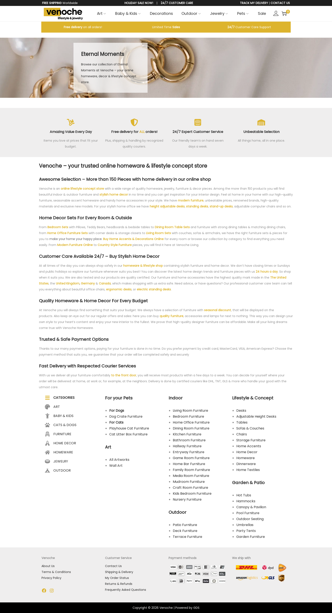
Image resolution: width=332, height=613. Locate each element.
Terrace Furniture (187, 536)
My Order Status (117, 578)
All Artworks (119, 459)
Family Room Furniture (191, 469)
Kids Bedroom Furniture (192, 493)
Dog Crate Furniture (125, 416)
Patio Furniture (185, 524)
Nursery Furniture (187, 499)
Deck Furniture (185, 530)
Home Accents (248, 446)
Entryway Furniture (188, 452)
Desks (241, 410)
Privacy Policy (51, 578)
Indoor (176, 398)
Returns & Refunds (118, 584)
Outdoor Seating (250, 518)
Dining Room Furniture (191, 428)
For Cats (116, 422)
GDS (196, 608)
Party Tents (246, 530)
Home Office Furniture (191, 422)
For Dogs (116, 410)
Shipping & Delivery (119, 572)
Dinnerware (246, 463)
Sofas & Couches (250, 428)
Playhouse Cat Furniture (129, 428)
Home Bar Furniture (189, 463)
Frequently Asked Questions (125, 590)
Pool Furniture (247, 513)
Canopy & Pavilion (251, 507)
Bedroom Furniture (188, 416)
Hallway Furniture (187, 446)
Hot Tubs (243, 495)
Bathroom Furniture (189, 440)
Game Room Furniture (191, 458)
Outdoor (177, 512)
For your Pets (119, 398)
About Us (48, 566)
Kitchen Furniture (187, 434)
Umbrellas (244, 524)
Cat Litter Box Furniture (128, 434)
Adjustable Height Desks (256, 416)
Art (108, 447)
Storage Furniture (251, 440)
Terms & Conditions (56, 572)
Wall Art (116, 465)
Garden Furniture (250, 536)
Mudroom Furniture (189, 481)
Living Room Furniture (190, 410)
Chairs (241, 434)
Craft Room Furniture (190, 487)
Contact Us (113, 566)
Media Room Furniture (191, 475)
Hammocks (245, 501)
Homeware (245, 458)
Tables (242, 422)
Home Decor (246, 452)
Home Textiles (248, 469)
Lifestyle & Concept (252, 398)
